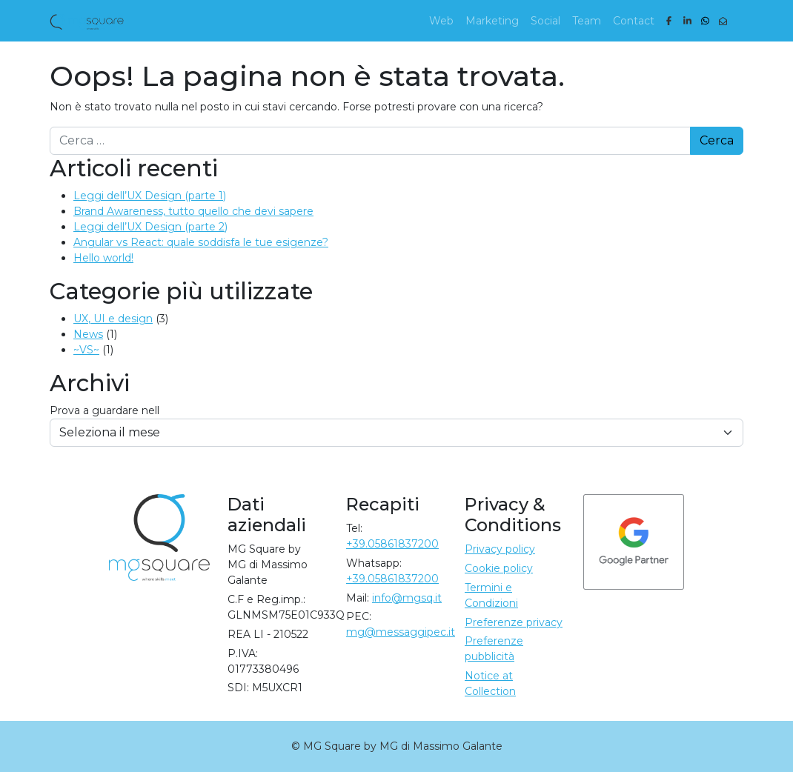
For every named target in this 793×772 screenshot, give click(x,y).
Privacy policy (500, 549)
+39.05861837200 (392, 543)
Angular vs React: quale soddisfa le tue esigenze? (200, 242)
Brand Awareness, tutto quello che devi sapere (193, 211)
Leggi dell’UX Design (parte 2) (150, 226)
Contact (633, 20)
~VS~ (86, 349)
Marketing (492, 20)
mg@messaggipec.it (400, 632)
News (88, 334)
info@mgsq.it (407, 598)
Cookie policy (499, 568)
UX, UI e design (113, 318)
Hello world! (103, 257)
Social (545, 20)
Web (441, 20)
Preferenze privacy (514, 622)
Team (586, 20)
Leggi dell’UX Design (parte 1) (149, 195)
